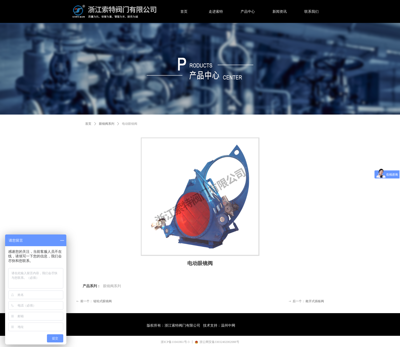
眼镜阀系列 (106, 124)
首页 (88, 124)
